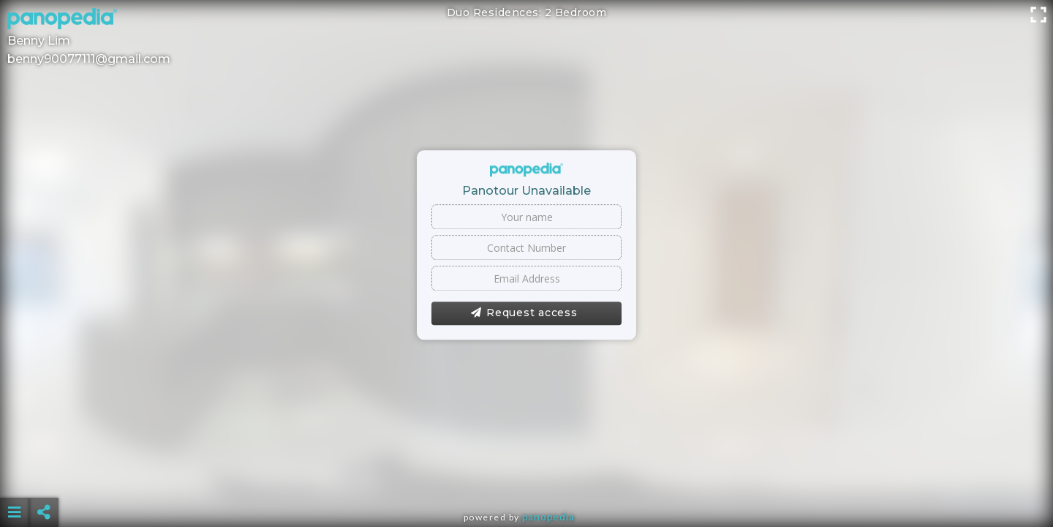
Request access (524, 313)
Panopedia (548, 517)
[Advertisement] (526, 476)
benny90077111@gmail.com (88, 59)
